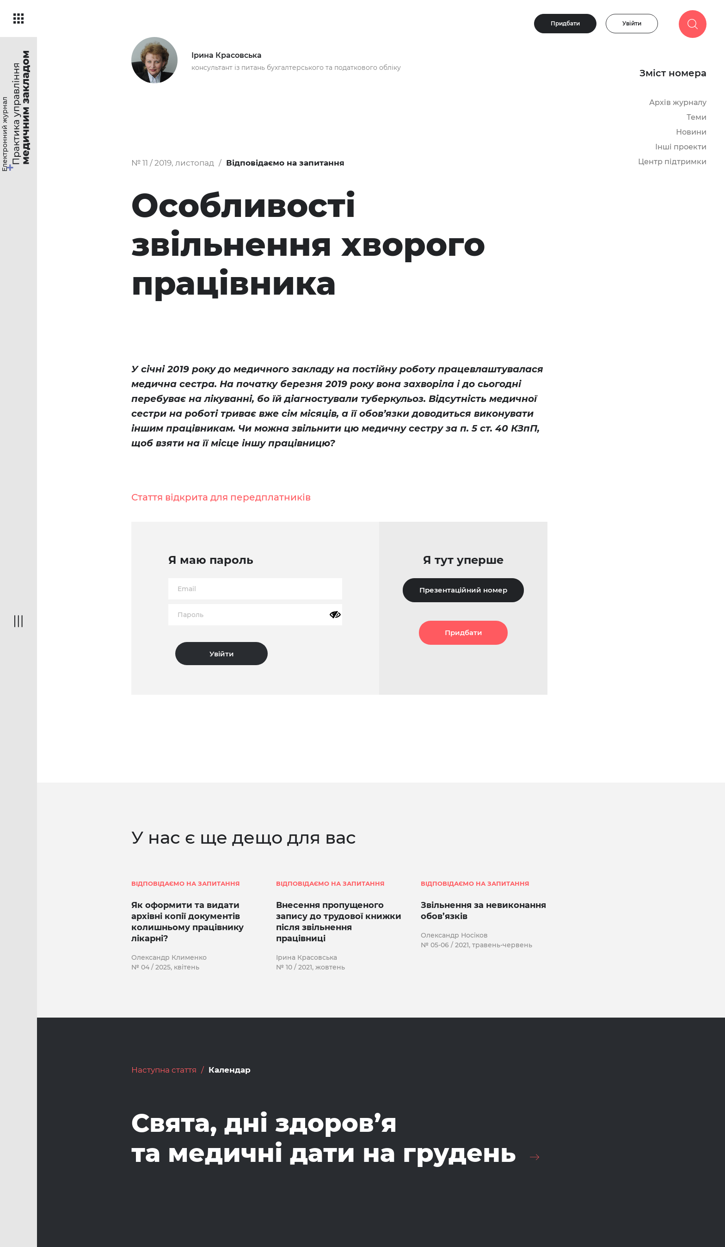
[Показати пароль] (335, 614)
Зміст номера (673, 73)
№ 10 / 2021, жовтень (310, 967)
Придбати (565, 23)
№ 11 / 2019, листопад (172, 162)
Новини (691, 132)
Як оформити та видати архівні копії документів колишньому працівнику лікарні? (187, 922)
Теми (697, 117)
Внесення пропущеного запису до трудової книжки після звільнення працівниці (338, 922)
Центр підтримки (672, 161)
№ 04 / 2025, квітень (165, 967)
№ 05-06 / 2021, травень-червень (476, 945)
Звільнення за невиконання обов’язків (483, 910)
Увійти (631, 23)
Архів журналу (678, 102)
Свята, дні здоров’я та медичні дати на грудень (323, 1138)
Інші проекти (681, 146)
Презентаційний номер (463, 590)
